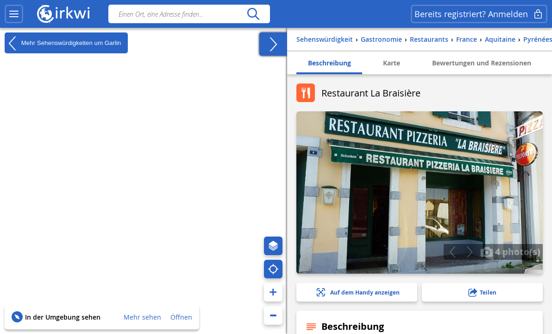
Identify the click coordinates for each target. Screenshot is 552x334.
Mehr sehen (142, 317)
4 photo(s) (510, 251)
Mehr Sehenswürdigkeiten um (63, 43)
